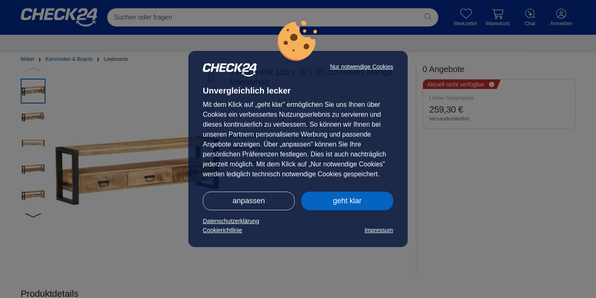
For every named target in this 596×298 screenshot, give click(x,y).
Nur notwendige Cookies (361, 66)
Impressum (379, 230)
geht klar (347, 201)
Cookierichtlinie (222, 230)
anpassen (249, 201)
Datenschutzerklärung (231, 221)
